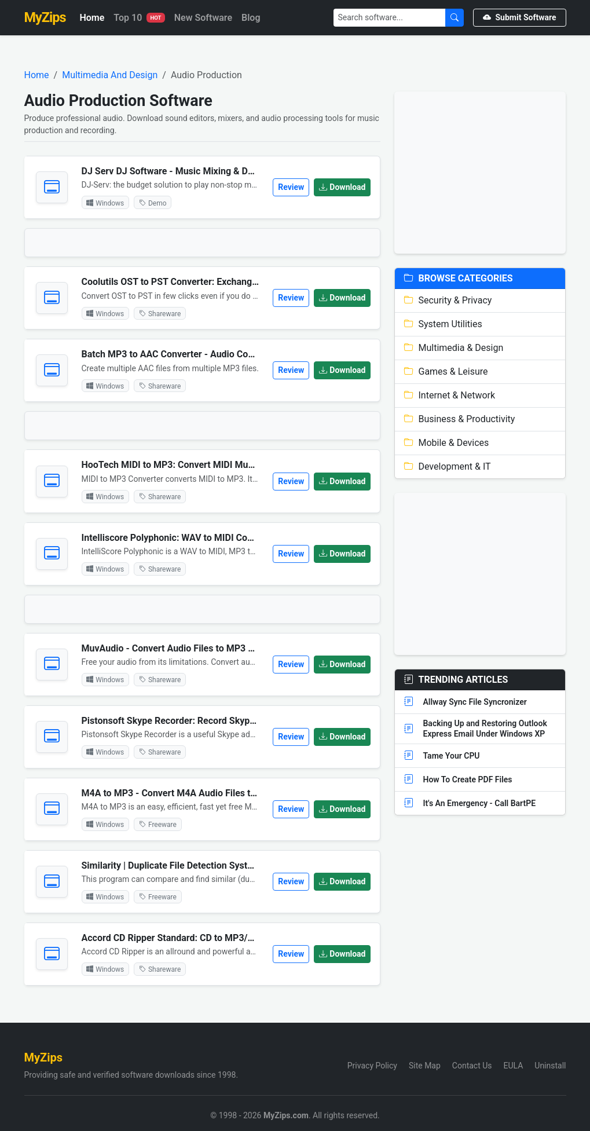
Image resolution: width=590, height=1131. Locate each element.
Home (91, 17)
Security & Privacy (448, 300)
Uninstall (550, 1065)
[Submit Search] (454, 18)
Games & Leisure (446, 371)
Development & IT (447, 466)
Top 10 (138, 17)
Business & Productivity (459, 418)
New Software (203, 17)
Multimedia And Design (109, 74)
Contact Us (472, 1065)
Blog (250, 17)
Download (342, 187)
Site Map (425, 1065)
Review (291, 187)
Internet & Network (449, 395)
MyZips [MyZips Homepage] (45, 17)
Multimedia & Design (453, 347)
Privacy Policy (372, 1065)
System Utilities (443, 324)
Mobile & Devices (446, 442)
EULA (513, 1065)
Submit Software (519, 17)
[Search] (390, 18)
